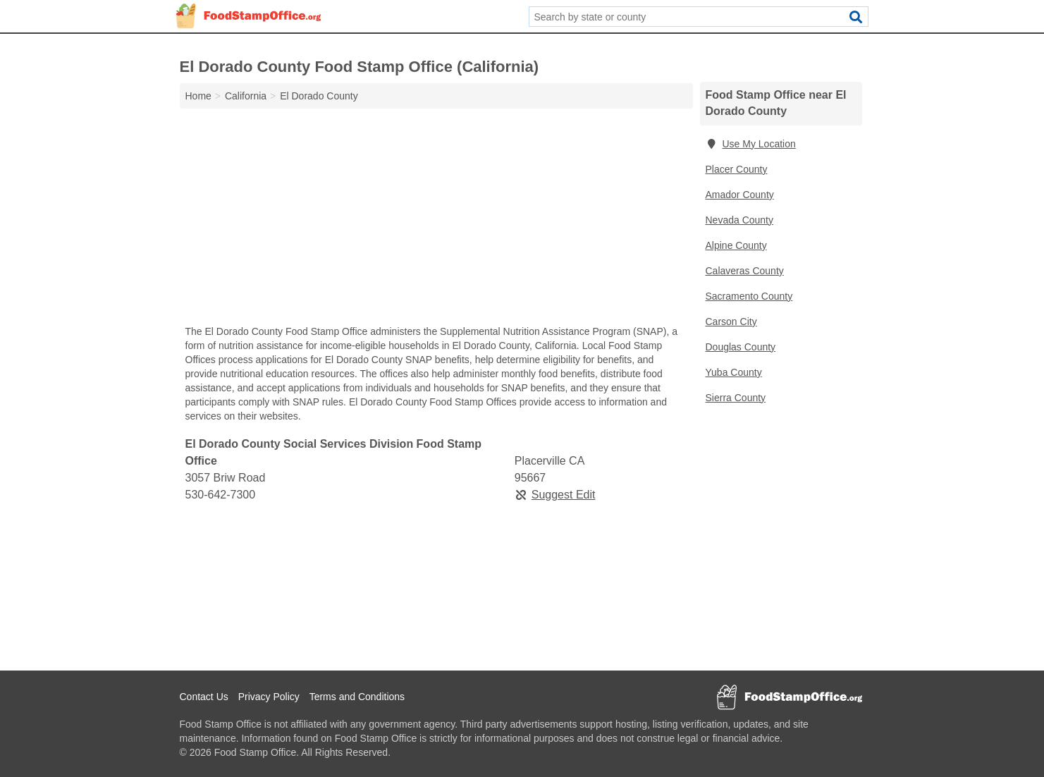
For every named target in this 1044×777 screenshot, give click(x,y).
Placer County (737, 169)
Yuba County (734, 372)
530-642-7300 (220, 495)
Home (198, 96)
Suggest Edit (555, 495)
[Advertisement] (436, 220)
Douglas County (741, 347)
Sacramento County (749, 296)
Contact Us (204, 696)
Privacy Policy (269, 696)
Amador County (740, 194)
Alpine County (736, 245)
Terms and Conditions (357, 696)
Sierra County (736, 397)
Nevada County (740, 220)
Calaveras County (745, 270)
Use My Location (751, 143)
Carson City (731, 321)
